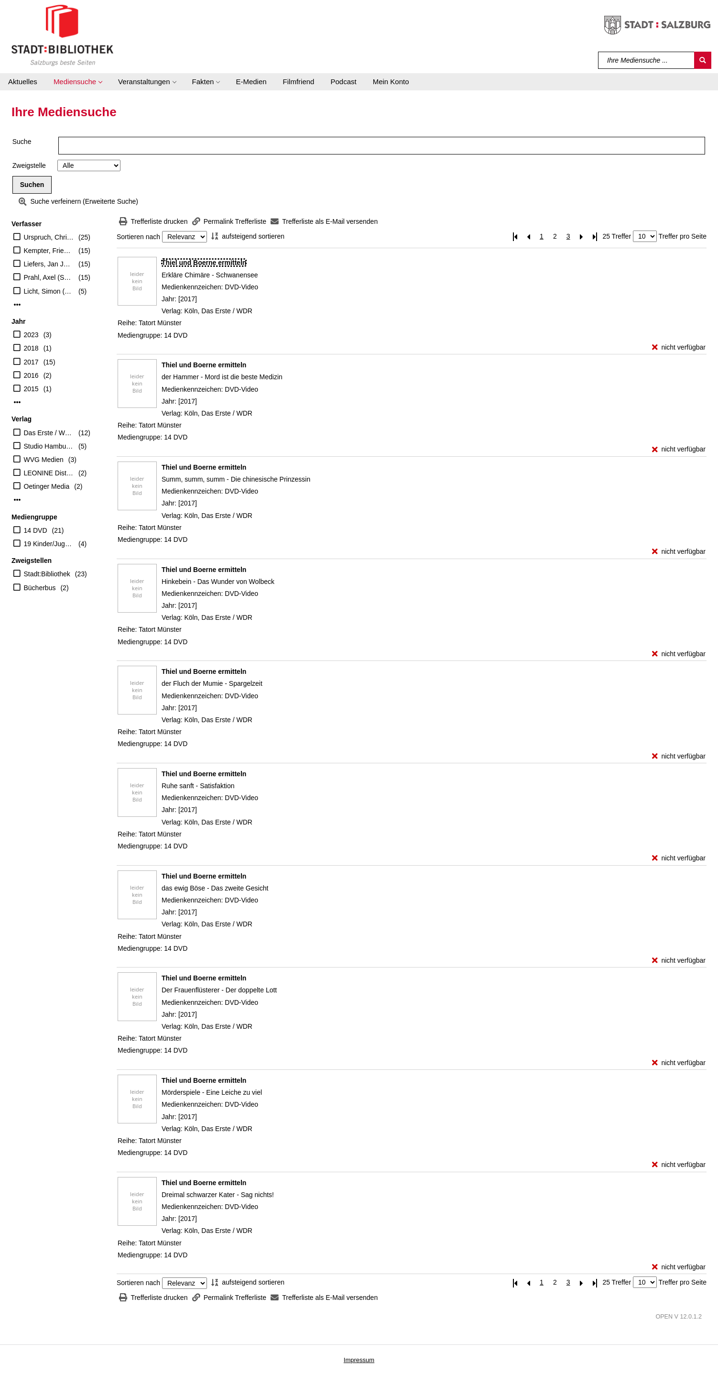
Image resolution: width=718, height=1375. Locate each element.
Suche (22, 141)
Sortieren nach (138, 237)
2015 (31, 389)
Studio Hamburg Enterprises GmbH (49, 446)
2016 (31, 375)
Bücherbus (40, 588)
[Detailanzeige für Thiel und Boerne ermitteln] (204, 262)
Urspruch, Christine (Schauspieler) (49, 237)
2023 (31, 335)
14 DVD (35, 530)
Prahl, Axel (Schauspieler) (49, 277)
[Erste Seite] (515, 236)
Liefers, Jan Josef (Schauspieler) (49, 264)
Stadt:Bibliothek (47, 574)
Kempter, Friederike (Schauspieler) (49, 250)
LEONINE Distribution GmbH (49, 473)
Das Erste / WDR (49, 433)
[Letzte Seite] (595, 236)
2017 (31, 362)
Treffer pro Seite (683, 236)
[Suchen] (702, 60)
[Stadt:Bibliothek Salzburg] (62, 35)
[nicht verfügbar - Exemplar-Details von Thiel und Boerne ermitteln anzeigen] (679, 347)
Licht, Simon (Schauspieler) (49, 291)
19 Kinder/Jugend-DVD (49, 544)
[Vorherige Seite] (528, 236)
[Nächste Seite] (581, 236)
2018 (31, 348)
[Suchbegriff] (646, 60)
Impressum (359, 1360)
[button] (77, 81)
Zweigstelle (29, 165)
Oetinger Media (47, 486)
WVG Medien (44, 459)
